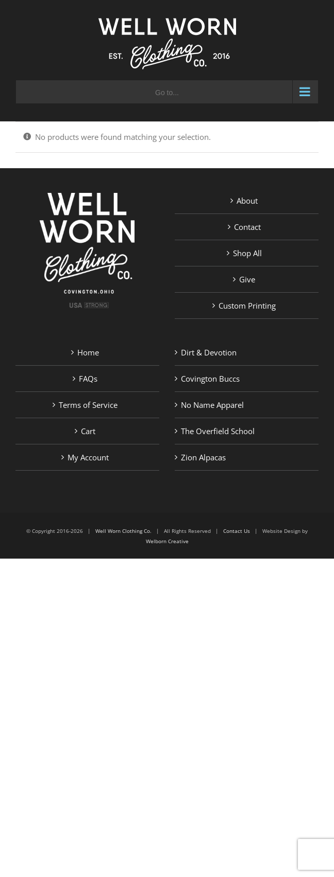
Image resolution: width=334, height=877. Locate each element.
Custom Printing (247, 305)
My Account (88, 457)
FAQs (88, 378)
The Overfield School (218, 431)
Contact (247, 227)
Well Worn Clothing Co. (123, 530)
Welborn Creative (167, 541)
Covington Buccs (210, 378)
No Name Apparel (212, 405)
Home (88, 352)
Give (247, 279)
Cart (88, 431)
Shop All (247, 253)
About (247, 200)
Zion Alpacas (203, 457)
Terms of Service (88, 405)
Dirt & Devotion (209, 352)
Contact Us (236, 530)
